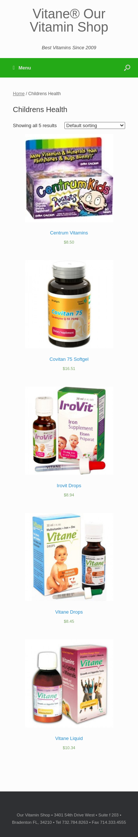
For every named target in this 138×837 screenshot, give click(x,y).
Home (19, 93)
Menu (22, 68)
